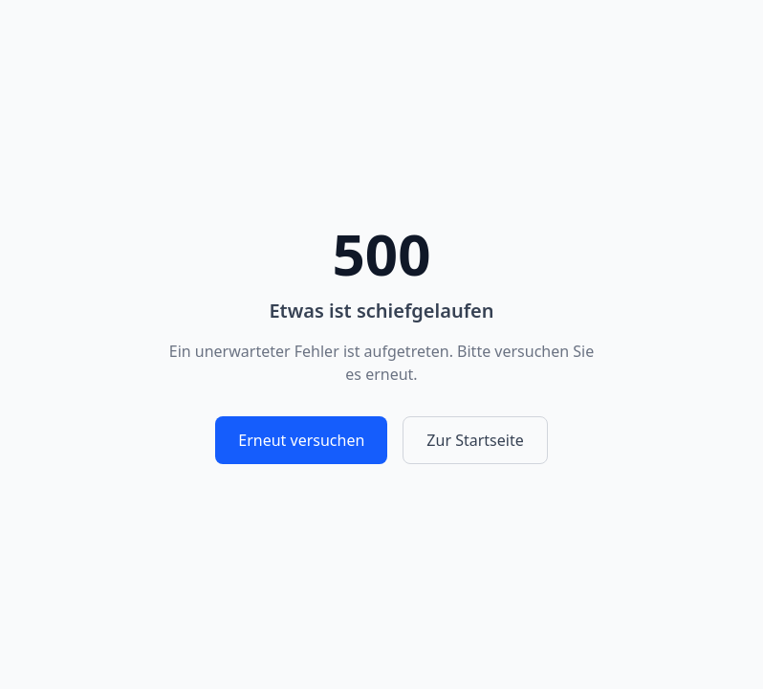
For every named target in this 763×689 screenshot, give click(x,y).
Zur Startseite (474, 440)
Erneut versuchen (301, 440)
